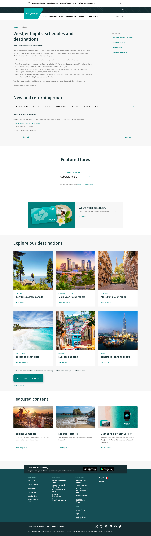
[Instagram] (101, 526)
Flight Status (93, 16)
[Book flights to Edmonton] (20, 448)
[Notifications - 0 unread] (123, 10)
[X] (96, 526)
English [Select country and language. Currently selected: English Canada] (104, 478)
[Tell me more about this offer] (106, 448)
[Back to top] (18, 385)
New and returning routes (122, 38)
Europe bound (107, 302)
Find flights (21, 302)
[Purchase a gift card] (82, 217)
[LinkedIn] (110, 526)
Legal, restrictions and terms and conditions (46, 526)
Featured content (119, 52)
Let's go (105, 362)
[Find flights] (63, 448)
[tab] (22, 106)
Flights (44, 16)
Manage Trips (71, 16)
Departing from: (75, 173)
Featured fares (118, 42)
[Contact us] (103, 481)
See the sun (64, 362)
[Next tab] (136, 106)
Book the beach (23, 362)
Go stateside (64, 302)
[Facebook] (106, 526)
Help (118, 16)
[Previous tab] (134, 106)
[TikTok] (120, 526)
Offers (61, 16)
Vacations (53, 16)
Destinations (117, 47)
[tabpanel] (75, 122)
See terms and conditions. (85, 184)
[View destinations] (28, 378)
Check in (82, 16)
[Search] (123, 16)
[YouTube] (115, 526)
